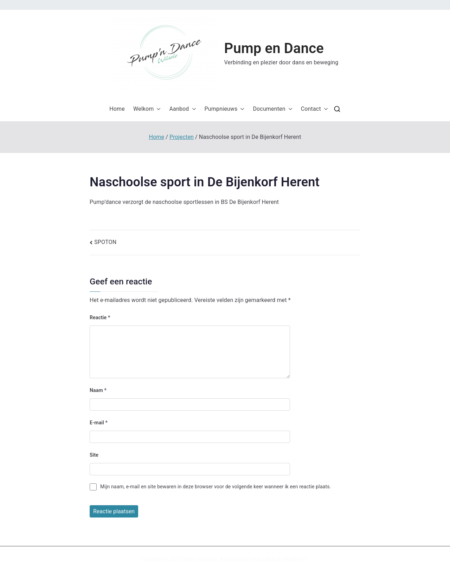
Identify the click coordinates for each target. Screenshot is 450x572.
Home (117, 108)
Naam (98, 390)
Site (94, 455)
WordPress (295, 559)
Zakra (268, 559)
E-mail (99, 422)
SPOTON (105, 242)
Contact (314, 109)
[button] (164, 53)
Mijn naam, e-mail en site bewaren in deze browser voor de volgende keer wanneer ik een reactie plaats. (215, 486)
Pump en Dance (274, 48)
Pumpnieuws (225, 109)
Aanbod (182, 109)
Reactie (100, 317)
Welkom (147, 109)
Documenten (272, 109)
